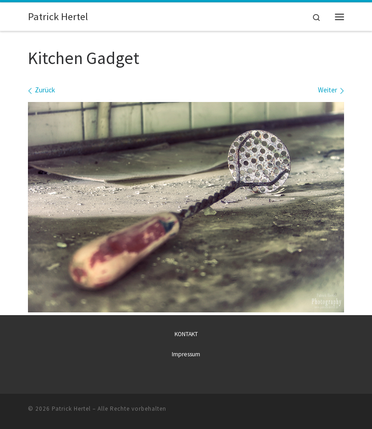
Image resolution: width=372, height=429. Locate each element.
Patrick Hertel (71, 409)
